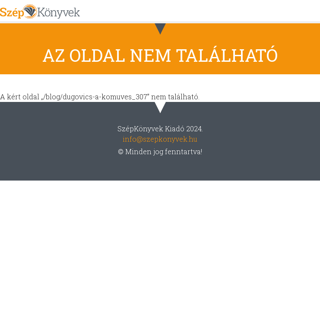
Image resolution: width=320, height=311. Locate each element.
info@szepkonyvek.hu (160, 138)
